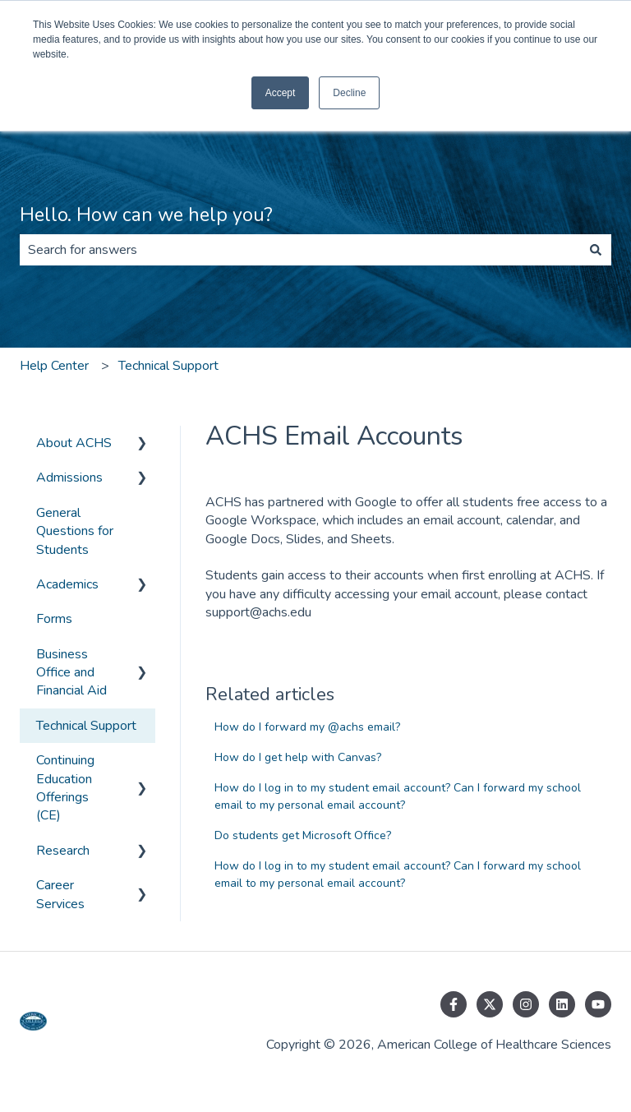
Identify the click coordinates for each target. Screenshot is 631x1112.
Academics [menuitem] (67, 584)
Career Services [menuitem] (60, 894)
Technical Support (168, 366)
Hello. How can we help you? (146, 215)
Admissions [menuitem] (69, 477)
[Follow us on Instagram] (526, 1004)
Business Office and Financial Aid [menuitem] (71, 672)
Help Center (54, 366)
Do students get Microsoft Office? (302, 835)
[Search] (595, 249)
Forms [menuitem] (54, 619)
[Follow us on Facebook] (453, 1004)
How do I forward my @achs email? (307, 727)
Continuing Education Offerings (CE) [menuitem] (65, 787)
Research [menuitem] (63, 851)
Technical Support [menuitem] (86, 726)
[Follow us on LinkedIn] (562, 1004)
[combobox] (300, 249)
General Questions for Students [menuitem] (74, 531)
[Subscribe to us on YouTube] (598, 1004)
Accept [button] (280, 93)
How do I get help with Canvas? (297, 757)
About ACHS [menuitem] (74, 443)
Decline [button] (349, 93)
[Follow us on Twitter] (490, 1004)
